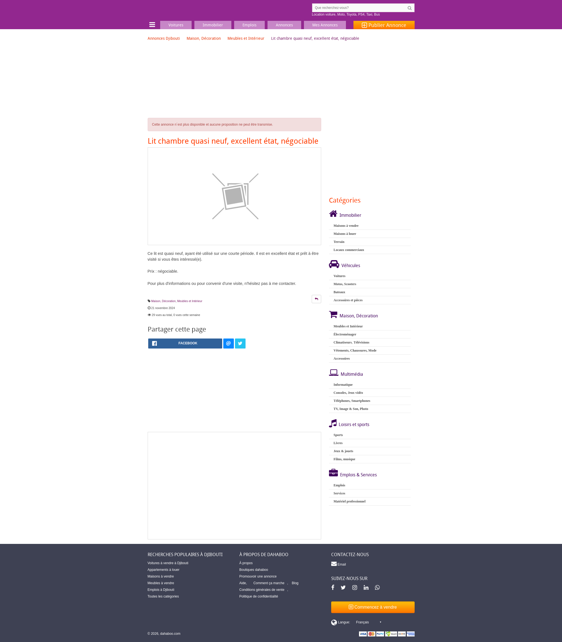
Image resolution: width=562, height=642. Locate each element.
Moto (341, 14)
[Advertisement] (234, 485)
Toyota (351, 14)
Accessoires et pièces (347, 300)
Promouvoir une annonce (258, 576)
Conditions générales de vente (261, 590)
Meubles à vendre (161, 583)
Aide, (243, 583)
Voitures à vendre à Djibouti (168, 563)
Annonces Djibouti (164, 38)
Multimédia (352, 374)
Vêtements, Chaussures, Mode (354, 350)
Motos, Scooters (344, 284)
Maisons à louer (344, 234)
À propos (246, 563)
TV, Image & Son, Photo (350, 409)
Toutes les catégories (163, 596)
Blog (295, 583)
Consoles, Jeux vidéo (348, 393)
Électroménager (344, 334)
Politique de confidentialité (258, 596)
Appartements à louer (164, 570)
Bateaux (339, 292)
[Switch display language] (356, 622)
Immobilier (350, 215)
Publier (384, 25)
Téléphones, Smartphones (351, 401)
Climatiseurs (342, 342)
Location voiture (324, 14)
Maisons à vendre (345, 226)
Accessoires (341, 358)
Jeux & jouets (343, 451)
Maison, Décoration (204, 38)
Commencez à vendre (373, 607)
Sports (338, 435)
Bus (377, 14)
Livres (337, 443)
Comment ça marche (268, 583)
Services (339, 493)
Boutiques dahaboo (253, 570)
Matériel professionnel (349, 501)
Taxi (369, 14)
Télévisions (361, 342)
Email (338, 563)
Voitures (339, 276)
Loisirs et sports (354, 424)
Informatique (343, 385)
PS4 (361, 14)
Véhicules (350, 265)
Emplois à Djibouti (161, 590)
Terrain (338, 242)
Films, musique (344, 459)
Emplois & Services (358, 475)
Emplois (339, 485)
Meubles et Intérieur (245, 38)
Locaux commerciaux (348, 250)
